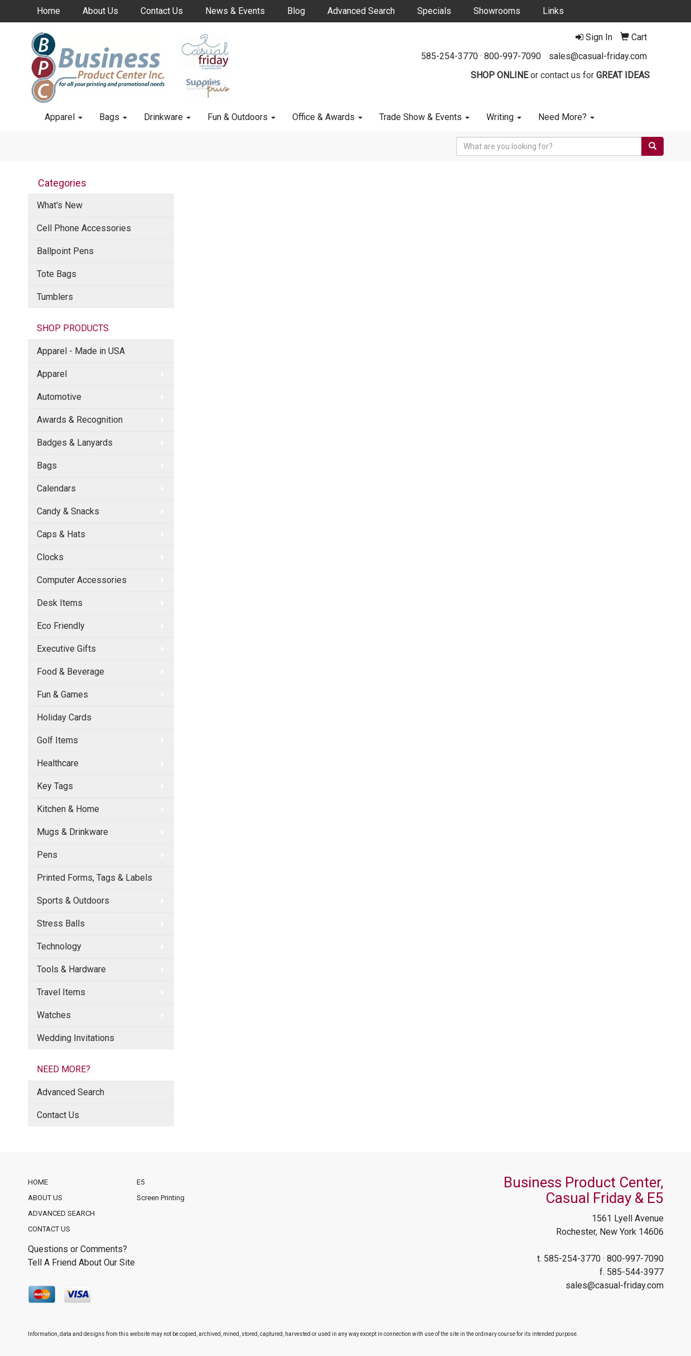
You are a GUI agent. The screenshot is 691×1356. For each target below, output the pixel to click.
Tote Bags (56, 274)
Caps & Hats (61, 534)
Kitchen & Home (68, 809)
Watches (54, 1015)
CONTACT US (49, 1229)
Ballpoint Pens (65, 251)
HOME (38, 1182)
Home (48, 11)
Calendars (56, 488)
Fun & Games (62, 694)
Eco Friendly (61, 625)
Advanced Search (361, 11)
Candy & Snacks (68, 511)
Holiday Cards (64, 717)
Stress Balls (61, 923)
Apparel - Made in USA (81, 351)
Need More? (566, 117)
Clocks (50, 557)
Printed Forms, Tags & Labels (94, 877)
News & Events (235, 11)
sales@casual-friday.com (598, 56)
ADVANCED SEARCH (61, 1213)
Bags (113, 117)
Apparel (64, 117)
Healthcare (58, 763)
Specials (434, 11)
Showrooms (496, 11)
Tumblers (55, 297)
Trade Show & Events (424, 117)
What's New (60, 205)
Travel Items (61, 992)
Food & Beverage (70, 671)
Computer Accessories (82, 580)
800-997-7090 (512, 56)
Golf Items (57, 740)
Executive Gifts (66, 648)
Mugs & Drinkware (72, 832)
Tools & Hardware (71, 969)
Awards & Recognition (80, 419)
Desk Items (60, 603)
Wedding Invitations (75, 1038)
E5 (140, 1182)
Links (553, 11)
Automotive (59, 396)
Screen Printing (161, 1197)
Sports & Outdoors (73, 900)
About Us (100, 11)
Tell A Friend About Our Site (81, 1262)
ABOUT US (45, 1197)
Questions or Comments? (77, 1249)
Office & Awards (327, 117)
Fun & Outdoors (241, 117)
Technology (59, 946)
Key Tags (55, 786)
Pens (47, 854)
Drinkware (167, 117)
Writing (503, 117)
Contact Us (162, 11)
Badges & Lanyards (75, 442)
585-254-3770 (449, 56)
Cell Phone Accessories (84, 228)
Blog (296, 11)
